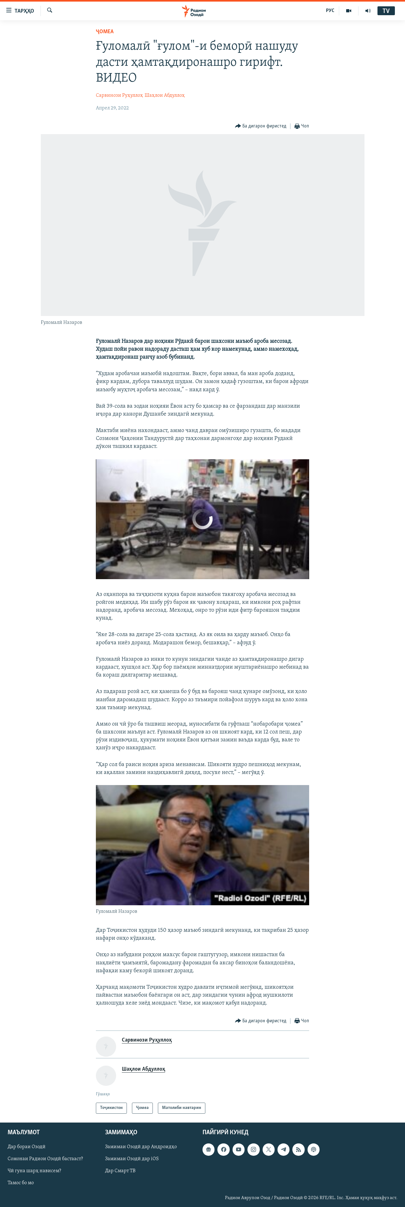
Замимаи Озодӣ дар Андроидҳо (141, 1146)
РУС (330, 10)
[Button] (261, 126)
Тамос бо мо (21, 1182)
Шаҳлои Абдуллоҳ (165, 95)
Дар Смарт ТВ (120, 1170)
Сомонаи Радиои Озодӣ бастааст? (45, 1158)
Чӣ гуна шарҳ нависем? (34, 1170)
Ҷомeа (105, 32)
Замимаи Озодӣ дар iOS (132, 1158)
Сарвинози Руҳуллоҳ (119, 95)
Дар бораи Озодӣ (27, 1146)
